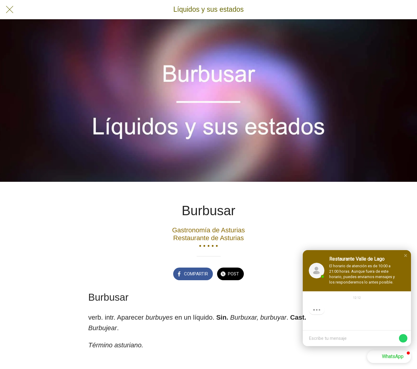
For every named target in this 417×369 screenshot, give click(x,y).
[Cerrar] (9, 9)
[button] (406, 256)
